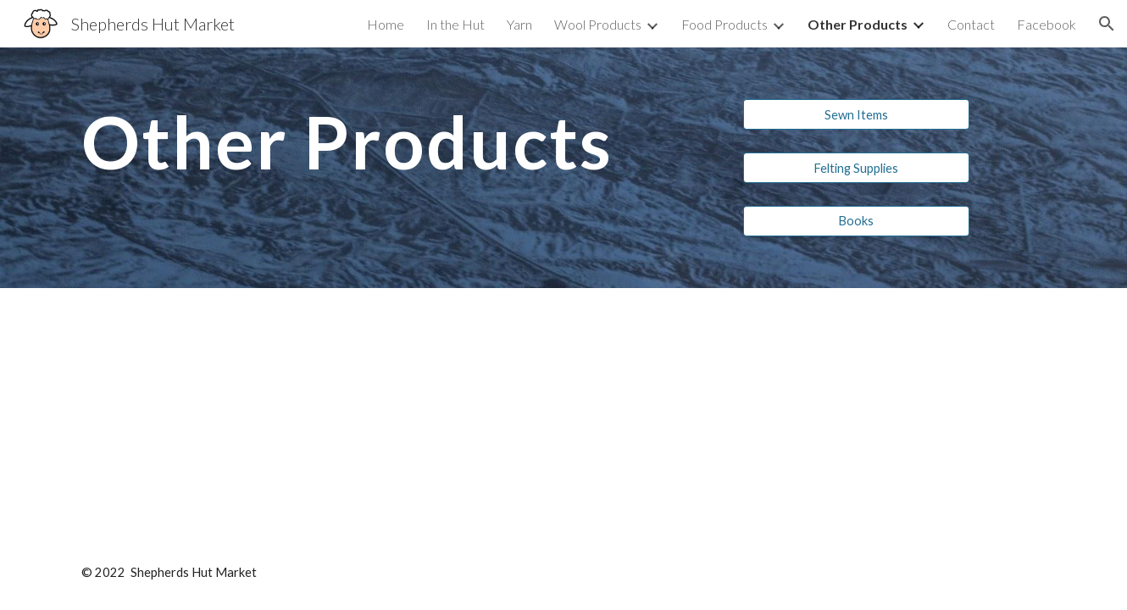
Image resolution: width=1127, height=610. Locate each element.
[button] (1106, 23)
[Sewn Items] (856, 114)
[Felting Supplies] (856, 167)
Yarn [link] (519, 24)
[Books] (856, 220)
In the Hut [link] (455, 24)
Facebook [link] (1046, 24)
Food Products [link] (724, 24)
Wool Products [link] (597, 24)
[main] (397, 157)
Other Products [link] (858, 24)
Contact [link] (971, 24)
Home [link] (385, 24)
